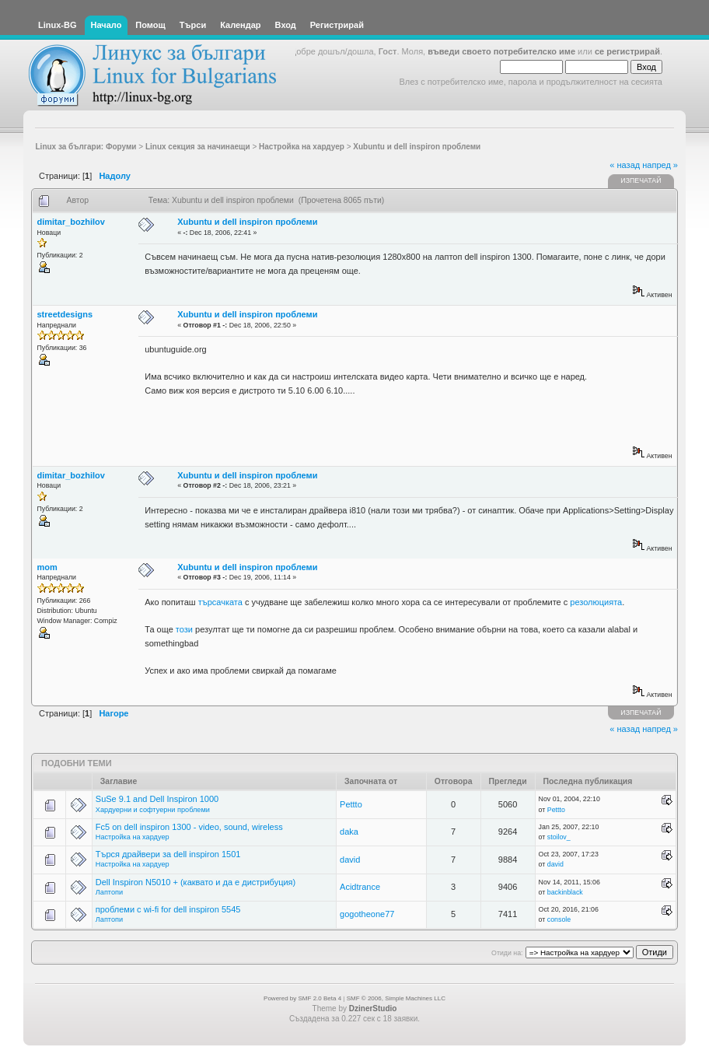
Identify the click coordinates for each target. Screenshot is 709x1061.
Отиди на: (506, 953)
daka (349, 831)
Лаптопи (109, 892)
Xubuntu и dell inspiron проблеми (247, 221)
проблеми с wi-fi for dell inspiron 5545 (168, 909)
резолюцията (596, 602)
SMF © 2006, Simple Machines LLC (396, 998)
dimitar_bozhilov (71, 221)
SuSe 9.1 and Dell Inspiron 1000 (157, 799)
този (184, 629)
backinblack (565, 892)
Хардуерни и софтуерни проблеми (153, 810)
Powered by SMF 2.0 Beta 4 (302, 998)
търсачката (220, 602)
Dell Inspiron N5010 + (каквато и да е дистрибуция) (195, 882)
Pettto (351, 804)
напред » (660, 165)
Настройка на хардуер (132, 837)
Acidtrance (360, 886)
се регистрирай (627, 51)
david (350, 859)
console (559, 919)
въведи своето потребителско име (501, 51)
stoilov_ (559, 837)
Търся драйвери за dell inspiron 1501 (168, 854)
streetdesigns (65, 314)
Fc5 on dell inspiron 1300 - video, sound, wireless (189, 827)
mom (47, 567)
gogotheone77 (367, 914)
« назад (624, 165)
